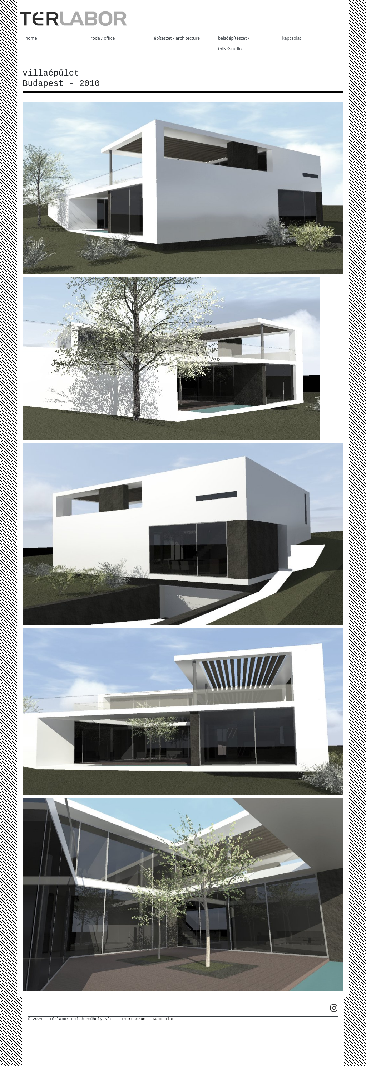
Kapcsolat (163, 1019)
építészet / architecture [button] (177, 38)
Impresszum (133, 1019)
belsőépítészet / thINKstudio (233, 43)
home (31, 38)
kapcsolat (291, 38)
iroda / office (102, 38)
